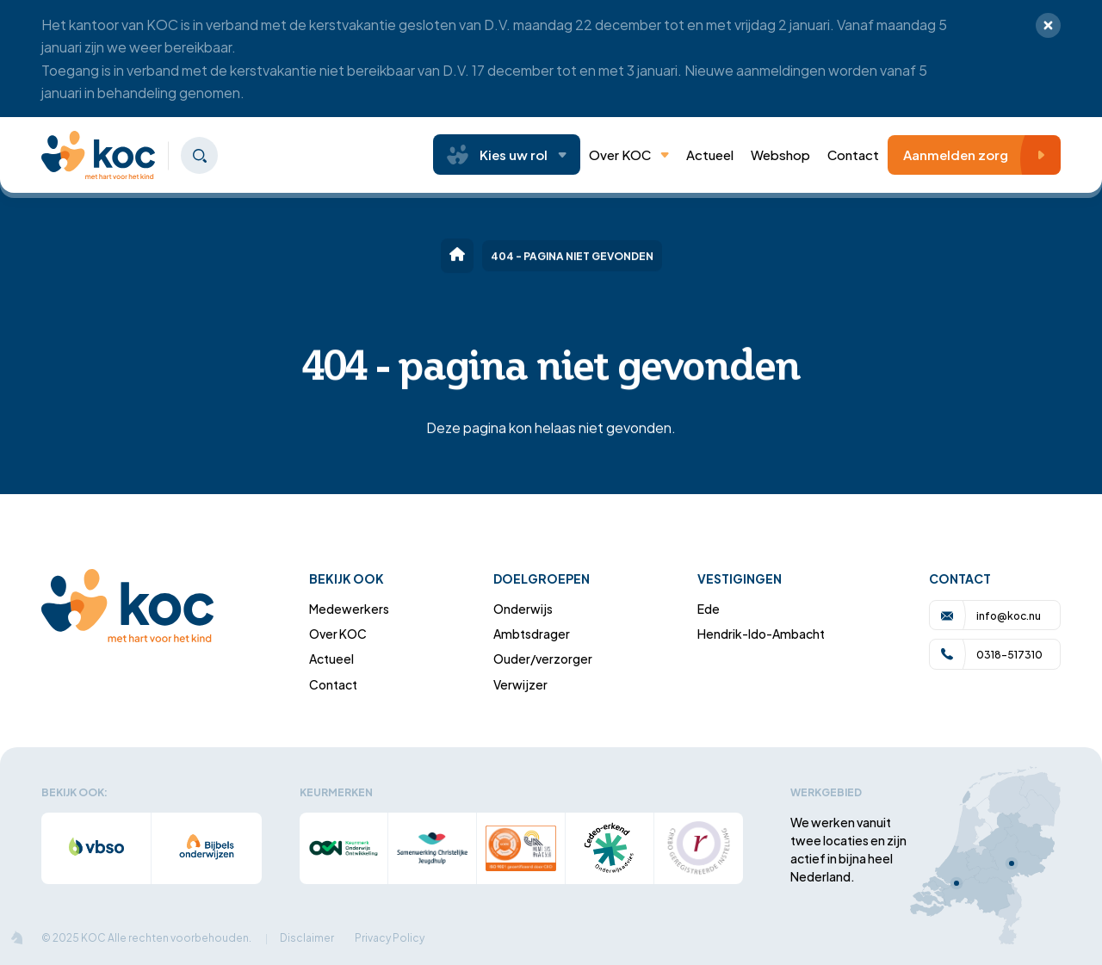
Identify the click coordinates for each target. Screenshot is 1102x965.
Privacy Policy (389, 937)
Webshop (780, 154)
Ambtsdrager (531, 633)
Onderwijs (523, 608)
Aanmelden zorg (978, 155)
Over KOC (629, 154)
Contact (853, 154)
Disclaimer (307, 937)
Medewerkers (349, 608)
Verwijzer (520, 684)
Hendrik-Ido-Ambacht (761, 633)
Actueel (331, 658)
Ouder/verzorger (542, 658)
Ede (708, 608)
